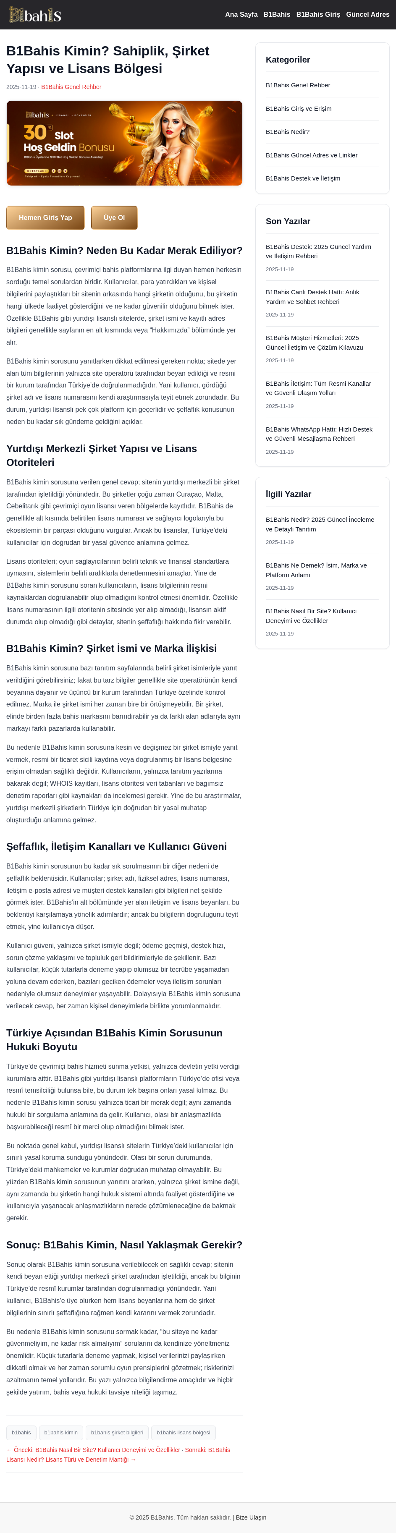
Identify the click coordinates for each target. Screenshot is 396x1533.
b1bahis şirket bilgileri (117, 1432)
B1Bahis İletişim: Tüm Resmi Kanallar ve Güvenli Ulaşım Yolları (318, 388)
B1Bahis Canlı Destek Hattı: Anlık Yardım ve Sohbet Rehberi (312, 296)
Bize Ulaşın (251, 1517)
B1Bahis (277, 14)
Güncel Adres (368, 14)
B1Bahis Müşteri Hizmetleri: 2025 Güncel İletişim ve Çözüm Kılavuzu (314, 342)
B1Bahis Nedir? (287, 131)
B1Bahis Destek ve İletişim (303, 178)
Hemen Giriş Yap (45, 217)
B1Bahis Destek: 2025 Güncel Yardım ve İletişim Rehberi (318, 251)
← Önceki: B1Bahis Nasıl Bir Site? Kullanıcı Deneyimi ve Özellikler (93, 1450)
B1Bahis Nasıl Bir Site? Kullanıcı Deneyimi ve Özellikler (311, 615)
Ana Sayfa (241, 14)
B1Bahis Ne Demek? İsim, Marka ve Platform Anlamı (316, 570)
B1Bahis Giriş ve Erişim (299, 108)
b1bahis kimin (61, 1432)
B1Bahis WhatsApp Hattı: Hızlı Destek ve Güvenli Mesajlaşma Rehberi (319, 434)
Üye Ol (114, 217)
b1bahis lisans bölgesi (183, 1432)
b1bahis (21, 1432)
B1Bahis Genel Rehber (71, 87)
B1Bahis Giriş (318, 14)
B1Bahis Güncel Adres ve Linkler (311, 155)
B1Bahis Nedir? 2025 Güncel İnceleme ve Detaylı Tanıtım (320, 524)
